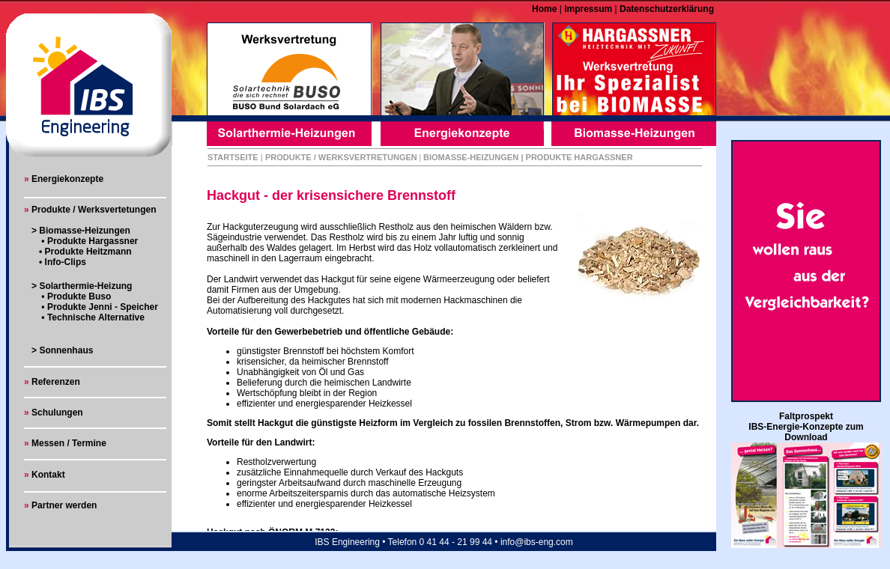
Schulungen (57, 412)
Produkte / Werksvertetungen (94, 209)
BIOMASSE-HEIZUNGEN (470, 157)
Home (546, 9)
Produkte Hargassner (92, 241)
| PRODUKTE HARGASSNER (576, 157)
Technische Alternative (95, 317)
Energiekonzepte (67, 179)
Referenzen (55, 382)
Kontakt (47, 474)
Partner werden (64, 505)
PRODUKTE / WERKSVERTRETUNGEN (341, 157)
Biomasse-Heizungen (84, 230)
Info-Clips (65, 262)
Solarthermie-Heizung (85, 286)
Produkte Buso (79, 296)
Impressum (587, 9)
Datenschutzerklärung (665, 9)
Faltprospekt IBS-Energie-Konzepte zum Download (805, 426)
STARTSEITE (233, 157)
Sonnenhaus (66, 350)
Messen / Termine (67, 443)
